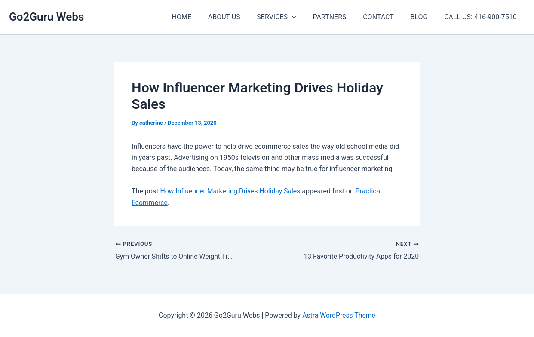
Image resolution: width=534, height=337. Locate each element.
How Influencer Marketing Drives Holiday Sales (231, 191)
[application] (305, 17)
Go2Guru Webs (46, 16)
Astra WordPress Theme (339, 315)
